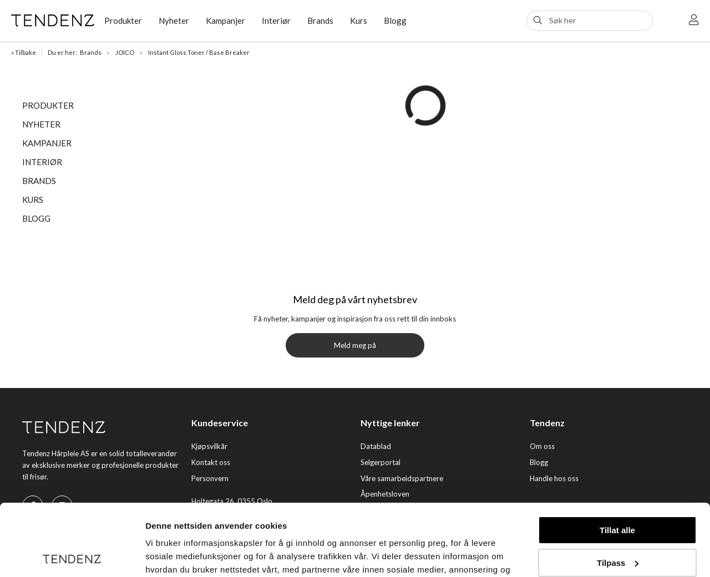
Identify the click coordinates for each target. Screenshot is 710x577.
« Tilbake (23, 52)
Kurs (358, 20)
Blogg (395, 20)
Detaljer (160, 555)
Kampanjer (225, 20)
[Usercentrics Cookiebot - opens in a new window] (71, 555)
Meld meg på (355, 345)
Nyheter (174, 20)
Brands (320, 20)
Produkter (123, 20)
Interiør (276, 20)
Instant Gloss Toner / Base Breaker (199, 52)
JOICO (124, 52)
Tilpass (617, 491)
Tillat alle (617, 458)
